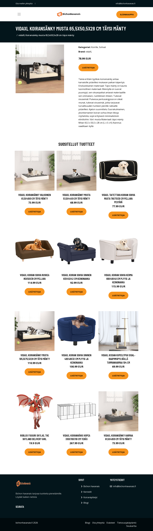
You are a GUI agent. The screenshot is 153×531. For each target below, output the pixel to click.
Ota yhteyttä (98, 522)
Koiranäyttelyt (90, 497)
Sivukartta (131, 526)
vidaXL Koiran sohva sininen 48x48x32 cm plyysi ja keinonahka (76, 358)
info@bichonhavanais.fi (125, 3)
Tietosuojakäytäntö (126, 522)
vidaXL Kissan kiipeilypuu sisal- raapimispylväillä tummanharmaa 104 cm (118, 358)
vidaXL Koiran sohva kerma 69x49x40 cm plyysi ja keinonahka (118, 278)
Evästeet (110, 522)
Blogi (86, 502)
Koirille (94, 47)
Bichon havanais (91, 486)
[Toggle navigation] (19, 14)
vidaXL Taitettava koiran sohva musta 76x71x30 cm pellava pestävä (118, 198)
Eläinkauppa (127, 14)
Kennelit (87, 491)
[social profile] (35, 3)
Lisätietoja (88, 67)
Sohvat (102, 47)
